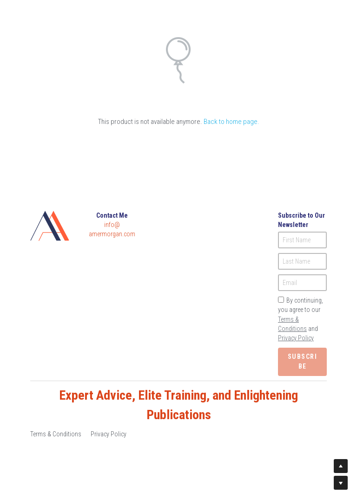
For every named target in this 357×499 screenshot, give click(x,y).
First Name (297, 240)
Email (290, 282)
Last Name (296, 261)
